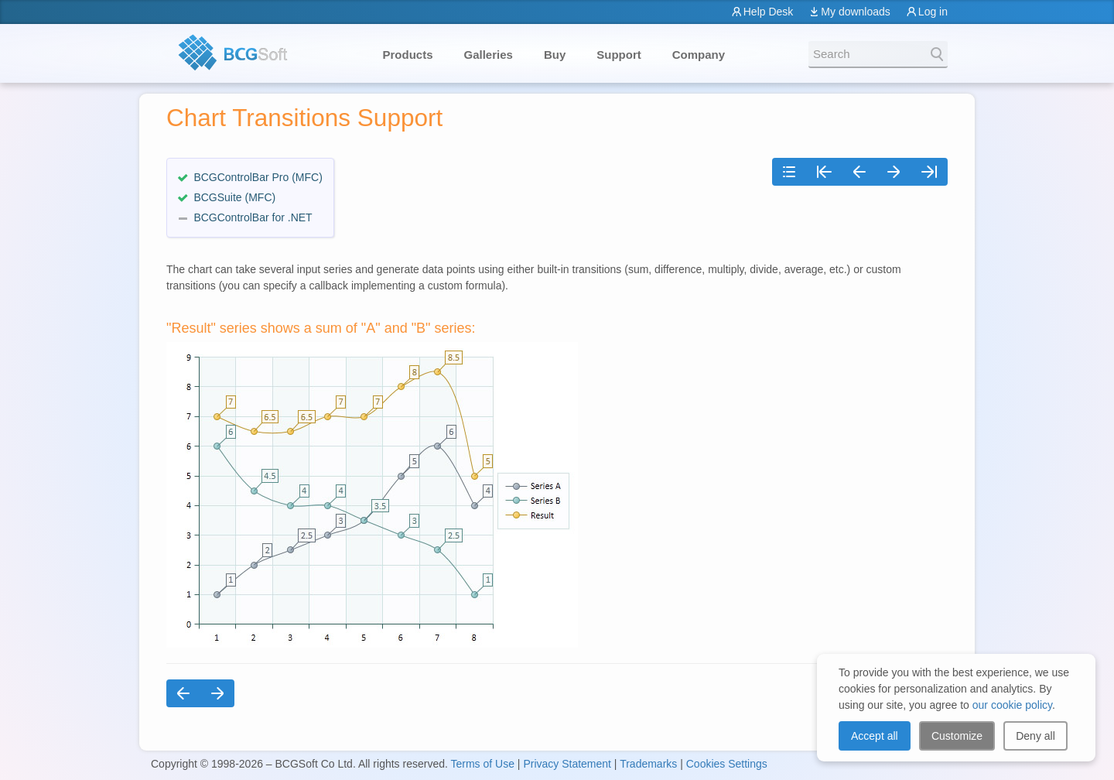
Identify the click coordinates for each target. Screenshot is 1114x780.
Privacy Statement (567, 764)
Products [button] (408, 54)
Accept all (874, 736)
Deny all (1035, 736)
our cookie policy (1012, 705)
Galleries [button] (488, 54)
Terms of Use (482, 764)
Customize (956, 736)
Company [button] (698, 54)
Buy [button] (555, 54)
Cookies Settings (726, 764)
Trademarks (648, 764)
